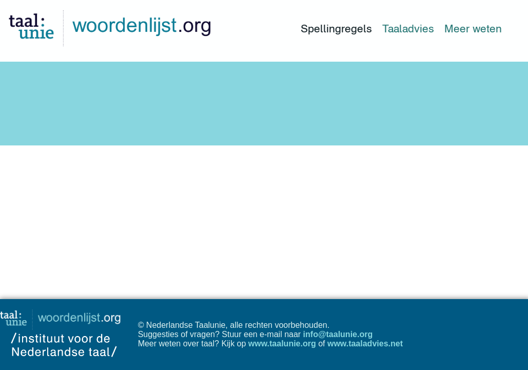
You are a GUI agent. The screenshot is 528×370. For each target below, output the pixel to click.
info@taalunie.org (338, 334)
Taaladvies (408, 28)
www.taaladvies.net (365, 343)
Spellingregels (336, 28)
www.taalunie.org (282, 343)
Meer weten (473, 28)
